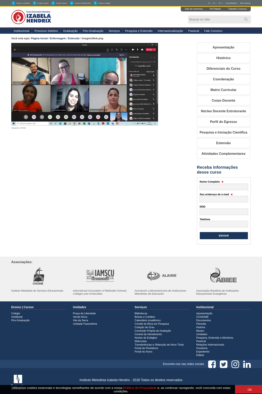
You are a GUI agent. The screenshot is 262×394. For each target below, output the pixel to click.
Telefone (205, 219)
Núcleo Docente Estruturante (223, 111)
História (200, 327)
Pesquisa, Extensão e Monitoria (214, 337)
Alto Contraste (245, 3)
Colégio (15, 313)
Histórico (223, 58)
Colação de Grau (145, 327)
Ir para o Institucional (83, 3)
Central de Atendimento (148, 334)
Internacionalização (170, 31)
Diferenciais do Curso (223, 68)
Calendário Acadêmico (148, 320)
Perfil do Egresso (223, 121)
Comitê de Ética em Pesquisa (152, 323)
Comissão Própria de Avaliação (153, 330)
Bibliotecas (141, 313)
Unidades (201, 334)
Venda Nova (80, 316)
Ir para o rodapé (104, 3)
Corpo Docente (223, 100)
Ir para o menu (43, 3)
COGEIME (202, 316)
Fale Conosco (213, 31)
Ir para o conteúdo (23, 3)
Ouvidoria (202, 348)
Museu (200, 330)
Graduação (70, 31)
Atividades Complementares (223, 153)
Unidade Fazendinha (85, 323)
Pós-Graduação (93, 31)
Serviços (114, 31)
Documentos (203, 320)
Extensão (74, 38)
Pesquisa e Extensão (138, 31)
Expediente (202, 351)
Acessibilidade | (231, 3)
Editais (200, 355)
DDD (203, 206)
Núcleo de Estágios (146, 337)
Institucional (21, 31)
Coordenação (223, 79)
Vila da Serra (80, 320)
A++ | (221, 3)
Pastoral (193, 31)
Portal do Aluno (143, 351)
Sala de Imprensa (194, 9)
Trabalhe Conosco (237, 9)
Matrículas (141, 341)
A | (209, 3)
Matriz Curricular (223, 90)
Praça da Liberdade (84, 313)
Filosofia (201, 323)
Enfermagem (58, 38)
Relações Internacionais (210, 344)
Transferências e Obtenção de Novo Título (159, 344)
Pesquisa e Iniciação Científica (223, 132)
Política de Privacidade (140, 388)
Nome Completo (212, 181)
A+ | (214, 3)
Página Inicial (39, 38)
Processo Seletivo (46, 31)
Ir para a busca (61, 3)
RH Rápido (215, 9)
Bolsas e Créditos (145, 316)
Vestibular (17, 316)
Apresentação (223, 47)
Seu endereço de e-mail (216, 194)
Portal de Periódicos (146, 348)
